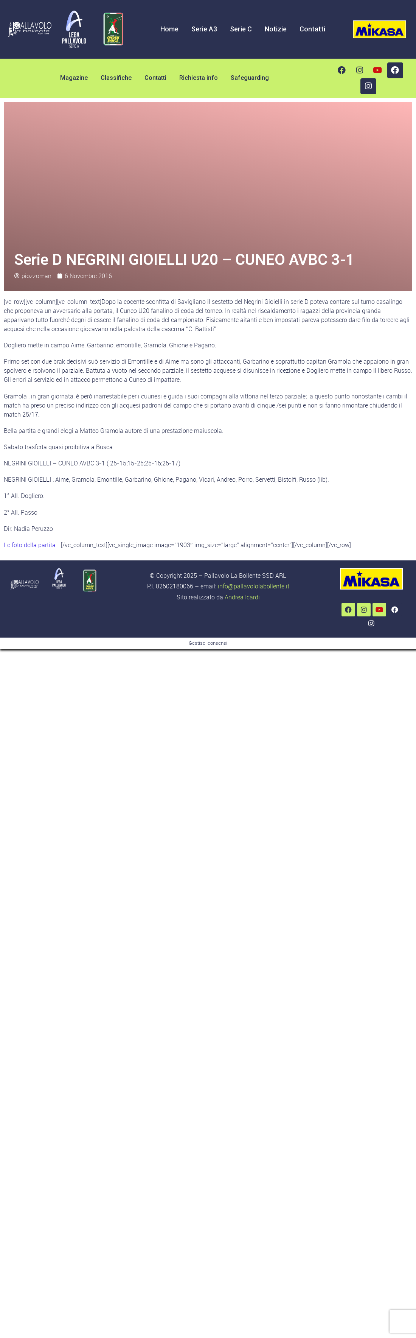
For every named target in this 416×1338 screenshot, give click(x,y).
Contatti (312, 29)
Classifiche (116, 77)
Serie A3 (204, 29)
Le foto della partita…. (32, 545)
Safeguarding (250, 77)
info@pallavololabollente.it (253, 586)
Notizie (276, 29)
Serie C (241, 29)
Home (169, 29)
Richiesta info (198, 77)
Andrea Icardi (242, 597)
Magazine (74, 77)
